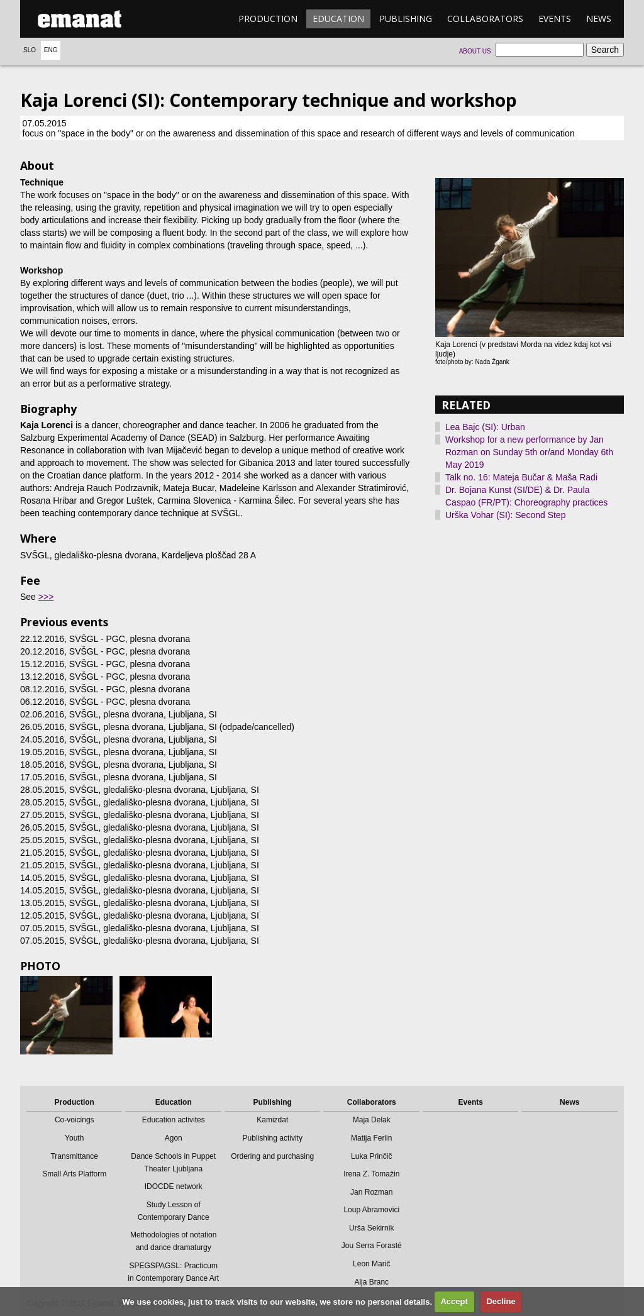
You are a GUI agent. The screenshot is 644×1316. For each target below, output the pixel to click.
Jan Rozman (371, 1192)
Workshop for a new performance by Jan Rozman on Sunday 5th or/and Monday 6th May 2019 (529, 452)
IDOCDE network (174, 1186)
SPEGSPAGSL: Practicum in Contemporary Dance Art (173, 1272)
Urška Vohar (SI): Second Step (505, 515)
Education (338, 19)
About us (475, 51)
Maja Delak (372, 1119)
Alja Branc (371, 1282)
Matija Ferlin (371, 1138)
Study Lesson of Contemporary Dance (173, 1211)
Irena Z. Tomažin (371, 1173)
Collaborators (485, 19)
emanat (80, 19)
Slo (29, 50)
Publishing (405, 19)
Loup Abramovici (371, 1209)
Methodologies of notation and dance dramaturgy (173, 1241)
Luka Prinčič (371, 1156)
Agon (173, 1138)
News (598, 19)
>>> (46, 597)
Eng (51, 50)
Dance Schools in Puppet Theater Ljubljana (173, 1162)
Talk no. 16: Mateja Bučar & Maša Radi (521, 477)
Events (554, 19)
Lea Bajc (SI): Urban (485, 427)
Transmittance (74, 1156)
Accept (453, 1301)
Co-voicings (74, 1119)
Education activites (173, 1119)
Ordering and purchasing (272, 1156)
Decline (500, 1301)
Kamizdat (272, 1119)
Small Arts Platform (74, 1173)
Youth (74, 1138)
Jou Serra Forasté (371, 1245)
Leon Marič (371, 1263)
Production (267, 19)
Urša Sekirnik (371, 1228)
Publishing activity (273, 1138)
